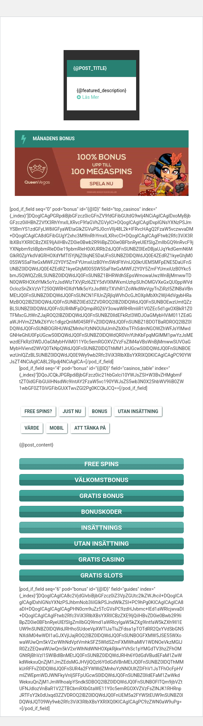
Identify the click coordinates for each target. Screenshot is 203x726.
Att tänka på (90, 428)
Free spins (101, 464)
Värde (32, 428)
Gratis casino (101, 559)
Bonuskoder (101, 511)
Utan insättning (138, 411)
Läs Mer (88, 97)
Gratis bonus (101, 496)
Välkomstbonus (101, 480)
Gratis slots (101, 575)
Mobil (57, 428)
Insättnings (101, 527)
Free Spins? (38, 411)
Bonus (99, 411)
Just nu (72, 411)
